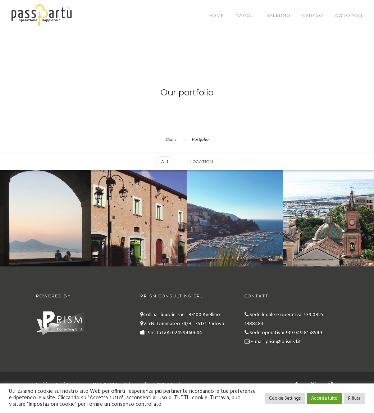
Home (216, 15)
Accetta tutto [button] (324, 398)
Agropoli (348, 15)
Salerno (278, 15)
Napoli (245, 15)
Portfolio (200, 139)
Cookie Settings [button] (285, 398)
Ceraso (312, 15)
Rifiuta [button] (354, 398)
